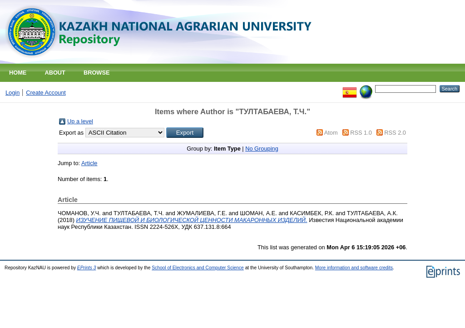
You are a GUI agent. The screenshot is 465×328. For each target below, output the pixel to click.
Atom (331, 132)
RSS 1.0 (361, 132)
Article (89, 163)
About (55, 72)
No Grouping (261, 148)
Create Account (46, 92)
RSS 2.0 (395, 132)
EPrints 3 (86, 267)
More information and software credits (354, 267)
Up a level (80, 121)
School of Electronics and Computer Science (198, 267)
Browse (97, 72)
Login (12, 92)
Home (17, 72)
